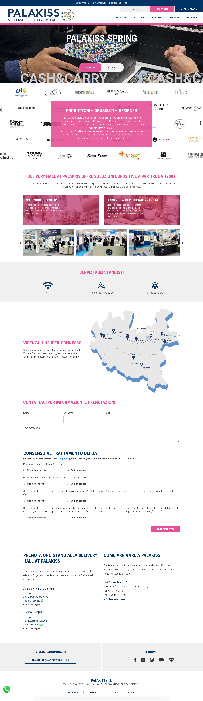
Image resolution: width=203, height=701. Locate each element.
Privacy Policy (62, 458)
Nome (26, 413)
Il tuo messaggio (31, 428)
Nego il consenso (34, 470)
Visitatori (112, 67)
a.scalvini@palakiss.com (35, 597)
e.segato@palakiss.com (35, 620)
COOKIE (112, 692)
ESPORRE (157, 17)
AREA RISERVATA (189, 9)
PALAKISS (121, 17)
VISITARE (139, 17)
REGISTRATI (162, 9)
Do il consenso (76, 470)
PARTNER (174, 17)
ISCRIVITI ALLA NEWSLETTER (50, 660)
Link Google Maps (115, 582)
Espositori (90, 67)
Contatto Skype (31, 604)
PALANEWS (193, 17)
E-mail (107, 413)
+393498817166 (33, 624)
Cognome (68, 413)
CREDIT (131, 692)
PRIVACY (94, 692)
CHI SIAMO (73, 692)
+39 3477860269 (33, 600)
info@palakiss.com (114, 599)
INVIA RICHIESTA (165, 529)
